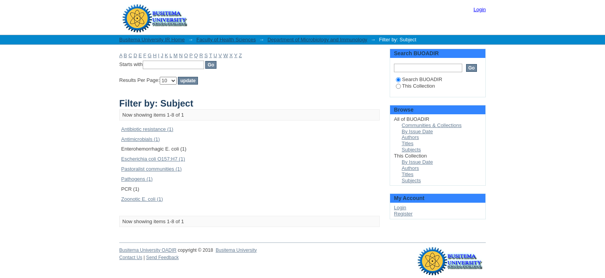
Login (479, 9)
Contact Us (130, 257)
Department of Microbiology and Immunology (317, 39)
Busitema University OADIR (147, 250)
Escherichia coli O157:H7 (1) (153, 159)
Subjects (411, 150)
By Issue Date (417, 131)
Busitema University (236, 250)
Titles (408, 143)
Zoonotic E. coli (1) (142, 199)
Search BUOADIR (419, 79)
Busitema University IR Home (152, 39)
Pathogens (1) (137, 179)
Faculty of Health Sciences (226, 39)
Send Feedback (162, 257)
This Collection (415, 86)
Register (403, 214)
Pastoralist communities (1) (151, 169)
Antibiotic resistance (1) (147, 129)
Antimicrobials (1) (140, 139)
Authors (410, 137)
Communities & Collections (431, 125)
